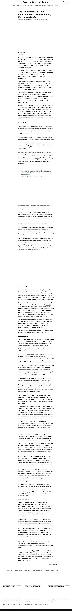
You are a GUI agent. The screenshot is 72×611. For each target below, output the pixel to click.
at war (46, 484)
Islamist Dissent (20, 19)
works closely (42, 244)
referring (20, 438)
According (32, 72)
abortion (33, 316)
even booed (37, 132)
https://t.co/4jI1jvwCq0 (25, 174)
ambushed (39, 308)
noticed (26, 161)
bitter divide (38, 231)
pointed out (37, 249)
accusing (28, 399)
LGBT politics (26, 316)
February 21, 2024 (39, 176)
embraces (50, 238)
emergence (23, 126)
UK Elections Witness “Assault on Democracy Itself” (34, 599)
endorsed (31, 479)
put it (35, 551)
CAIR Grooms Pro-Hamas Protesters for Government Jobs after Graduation (33, 586)
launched (46, 449)
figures (40, 365)
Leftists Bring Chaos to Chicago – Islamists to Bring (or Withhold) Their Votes (58, 599)
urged (19, 414)
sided (45, 427)
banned (42, 423)
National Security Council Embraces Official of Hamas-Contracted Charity (12, 586)
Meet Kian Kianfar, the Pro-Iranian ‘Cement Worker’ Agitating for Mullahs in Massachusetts (58, 586)
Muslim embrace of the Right (30, 233)
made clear (24, 100)
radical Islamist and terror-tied (35, 156)
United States (55, 564)
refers (19, 207)
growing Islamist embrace (31, 312)
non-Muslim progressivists (34, 354)
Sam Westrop (23, 52)
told (42, 414)
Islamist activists (41, 137)
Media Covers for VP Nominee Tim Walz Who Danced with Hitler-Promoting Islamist (11, 599)
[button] (3, 2)
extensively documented (43, 290)
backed (27, 458)
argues (38, 158)
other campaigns (28, 128)
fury (25, 373)
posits (19, 143)
